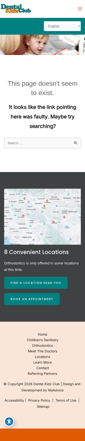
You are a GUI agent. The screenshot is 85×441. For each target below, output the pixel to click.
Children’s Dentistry (42, 340)
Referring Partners (42, 373)
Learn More (42, 362)
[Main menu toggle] (80, 9)
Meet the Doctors (42, 351)
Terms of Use (65, 400)
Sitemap (42, 406)
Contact (42, 368)
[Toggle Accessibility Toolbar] (9, 421)
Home (42, 334)
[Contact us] (68, 435)
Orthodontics (42, 345)
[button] (36, 283)
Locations (42, 357)
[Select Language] (62, 26)
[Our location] (79, 435)
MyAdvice (55, 390)
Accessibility (14, 400)
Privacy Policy (39, 400)
